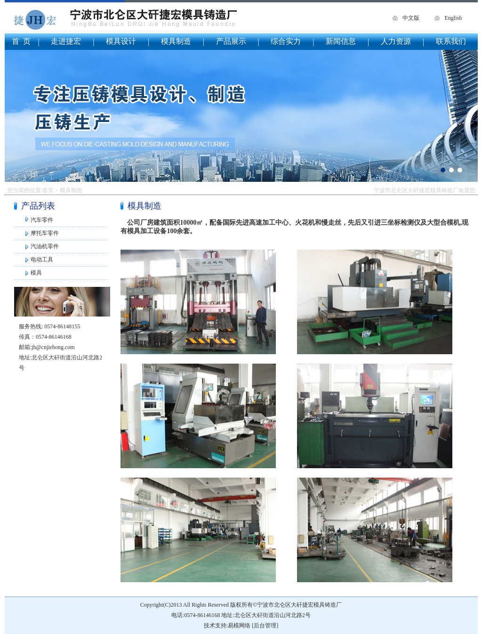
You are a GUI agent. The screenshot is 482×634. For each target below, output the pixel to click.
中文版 (410, 18)
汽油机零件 (45, 246)
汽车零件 (42, 220)
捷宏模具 (241, 116)
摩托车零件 (45, 233)
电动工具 (42, 259)
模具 (36, 272)
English (453, 18)
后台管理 (265, 625)
